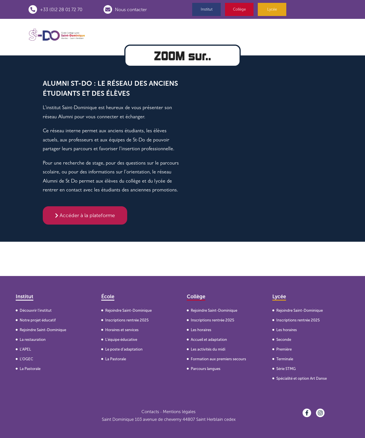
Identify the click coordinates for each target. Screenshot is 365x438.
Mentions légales (179, 411)
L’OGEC (26, 359)
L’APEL (25, 349)
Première (284, 349)
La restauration (33, 339)
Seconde (283, 339)
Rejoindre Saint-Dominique (43, 330)
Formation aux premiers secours (218, 359)
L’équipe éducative (121, 339)
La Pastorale (30, 369)
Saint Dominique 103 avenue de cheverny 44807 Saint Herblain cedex (169, 419)
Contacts (150, 411)
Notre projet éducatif (38, 320)
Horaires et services (122, 330)
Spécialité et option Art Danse (301, 378)
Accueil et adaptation (209, 339)
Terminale (284, 359)
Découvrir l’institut (36, 310)
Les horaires (201, 330)
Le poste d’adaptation (124, 349)
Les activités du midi (208, 349)
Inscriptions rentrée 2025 (127, 320)
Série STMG (286, 369)
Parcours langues (205, 369)
